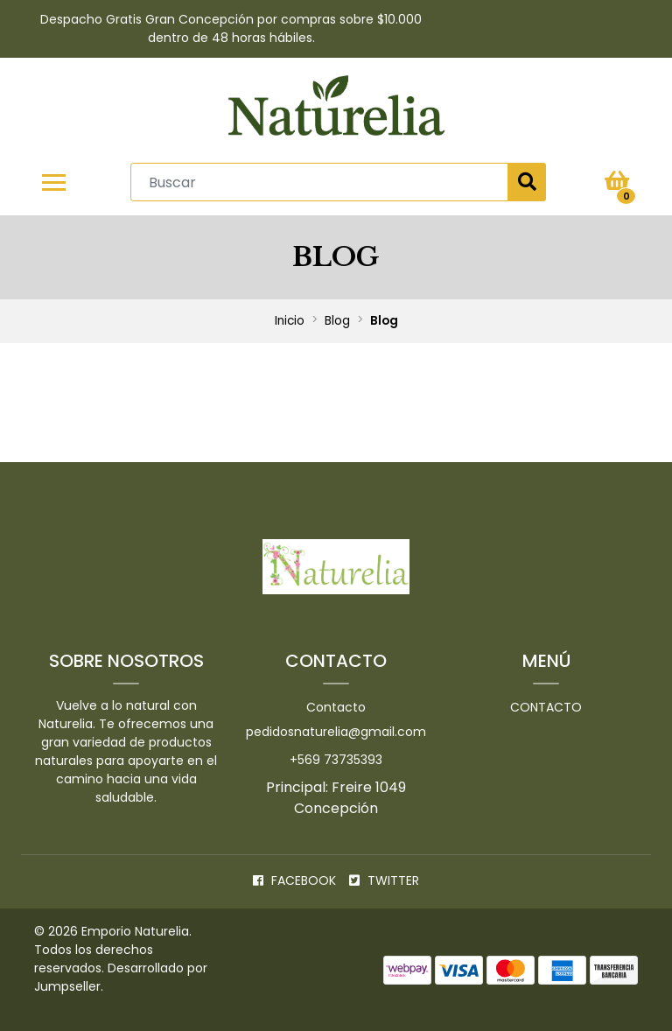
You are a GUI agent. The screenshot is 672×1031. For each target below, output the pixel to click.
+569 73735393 (336, 759)
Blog (337, 320)
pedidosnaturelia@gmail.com (336, 731)
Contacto (336, 707)
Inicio (289, 320)
